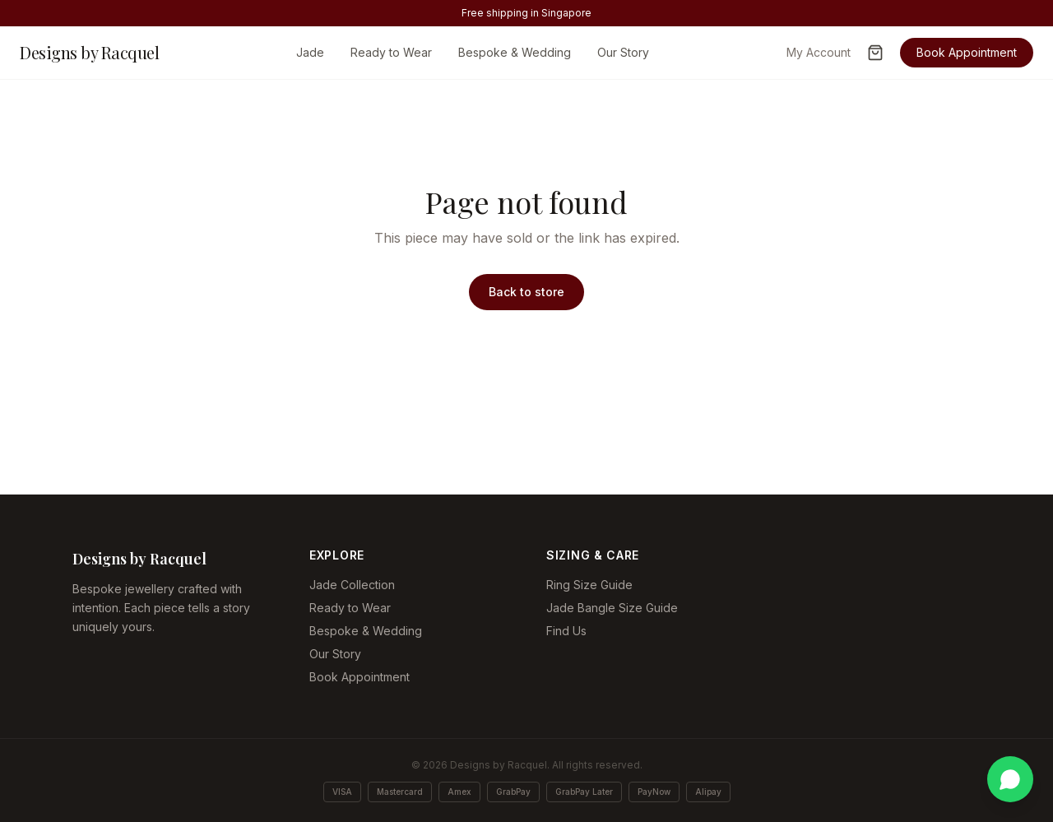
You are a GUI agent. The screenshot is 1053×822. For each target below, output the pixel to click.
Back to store (526, 292)
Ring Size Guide (589, 585)
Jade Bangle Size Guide (612, 608)
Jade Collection (352, 585)
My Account (818, 52)
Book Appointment (966, 52)
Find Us (566, 631)
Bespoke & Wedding (514, 52)
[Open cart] (875, 52)
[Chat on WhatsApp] (1010, 779)
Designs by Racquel (89, 52)
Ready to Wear (391, 52)
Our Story (623, 52)
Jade (310, 52)
